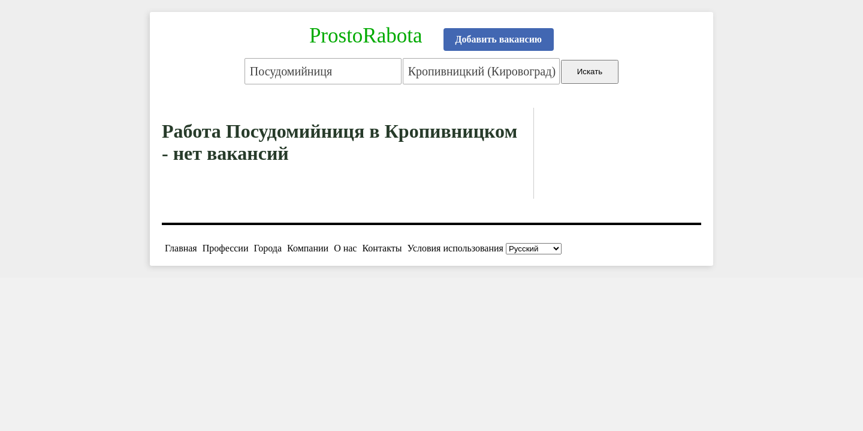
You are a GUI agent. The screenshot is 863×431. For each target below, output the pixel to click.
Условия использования (455, 248)
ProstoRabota (366, 35)
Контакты (382, 248)
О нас (345, 248)
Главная (181, 248)
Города (268, 248)
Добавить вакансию (498, 39)
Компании (307, 248)
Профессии (226, 248)
